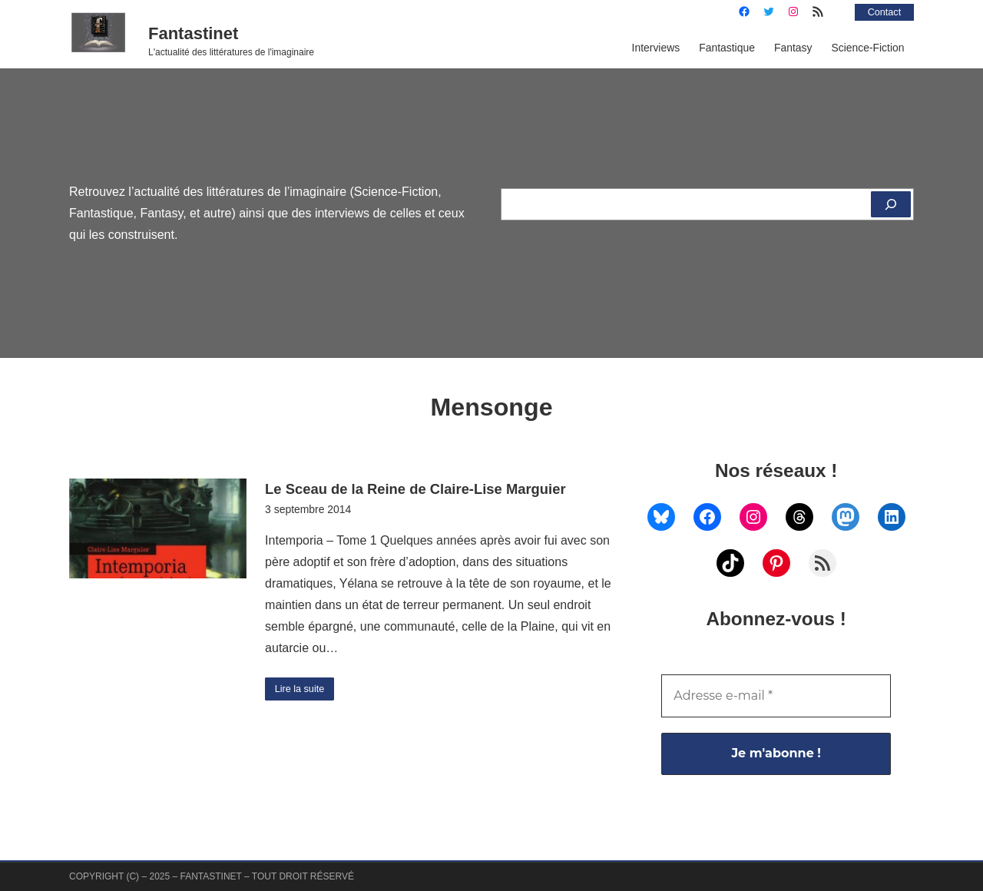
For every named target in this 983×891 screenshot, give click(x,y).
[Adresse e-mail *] (776, 695)
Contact (881, 11)
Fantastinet (193, 33)
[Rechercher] (889, 204)
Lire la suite (303, 690)
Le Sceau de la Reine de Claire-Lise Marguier (415, 489)
